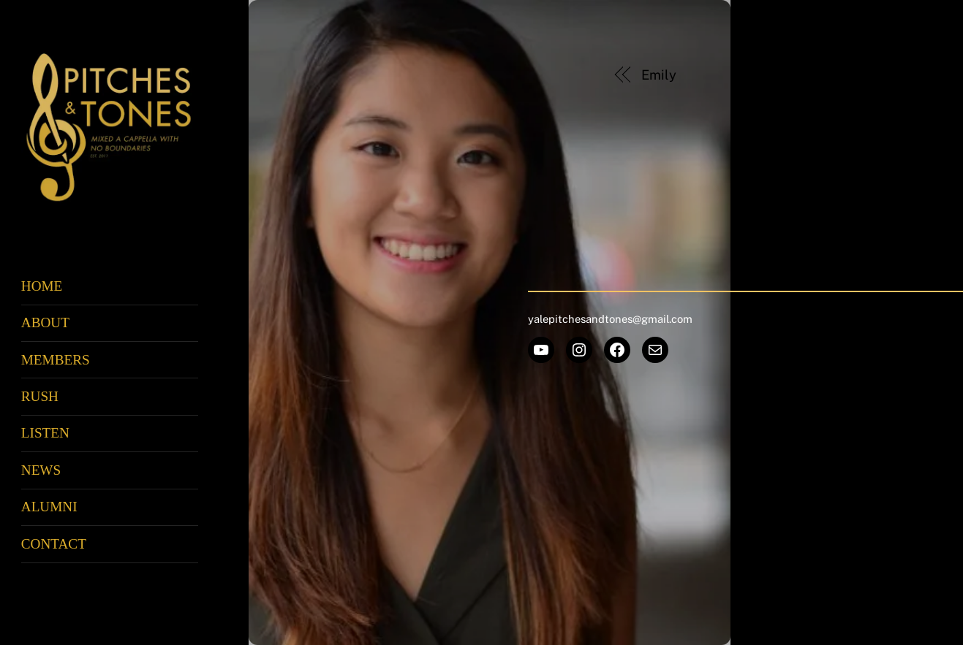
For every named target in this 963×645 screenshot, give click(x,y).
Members (55, 359)
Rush (39, 396)
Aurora (848, 75)
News (41, 470)
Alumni (49, 506)
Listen (45, 432)
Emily (658, 75)
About (45, 322)
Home (42, 286)
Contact (53, 544)
